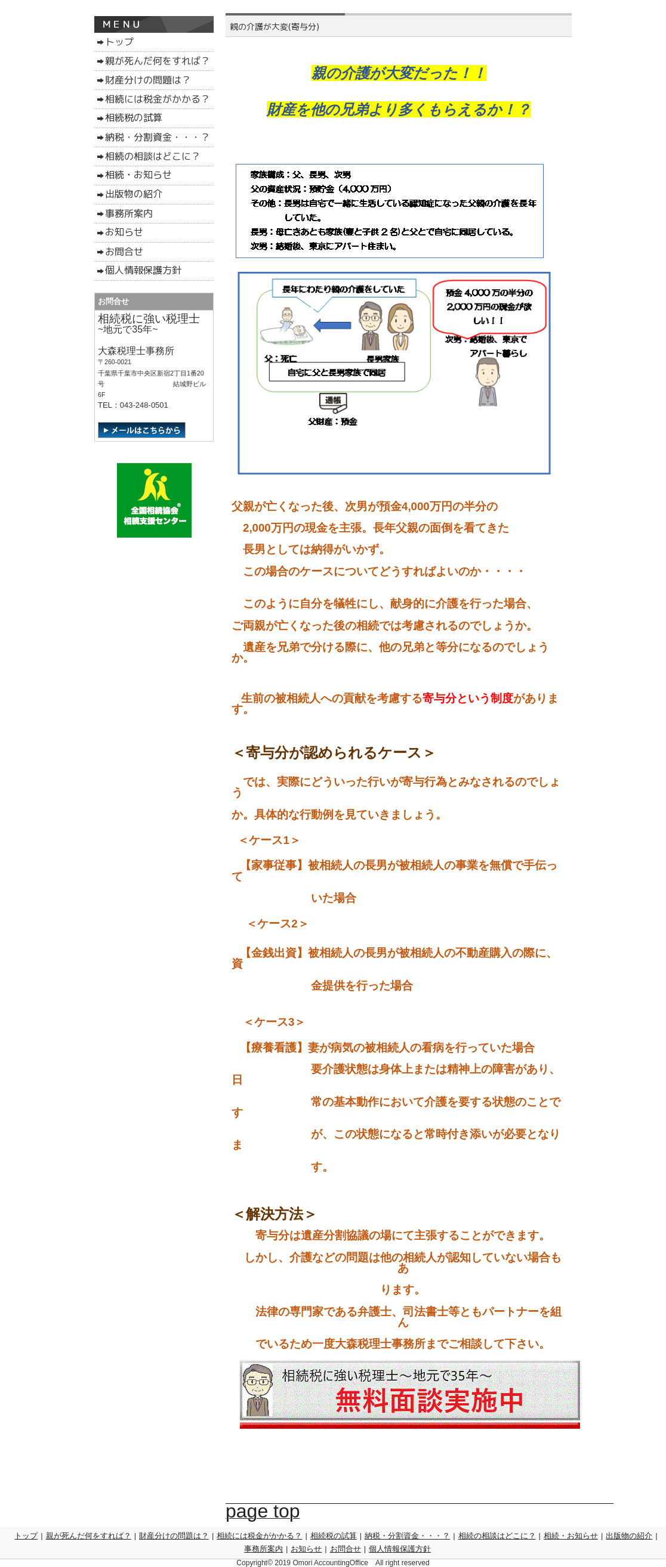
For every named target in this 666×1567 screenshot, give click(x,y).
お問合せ (345, 1548)
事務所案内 (263, 1548)
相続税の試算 (333, 1535)
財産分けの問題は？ (174, 1535)
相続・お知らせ (571, 1535)
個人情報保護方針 (400, 1548)
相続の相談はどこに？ (497, 1535)
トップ (26, 1535)
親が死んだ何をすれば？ (88, 1535)
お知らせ (306, 1548)
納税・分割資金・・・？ (407, 1535)
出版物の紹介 (629, 1535)
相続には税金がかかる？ (259, 1535)
